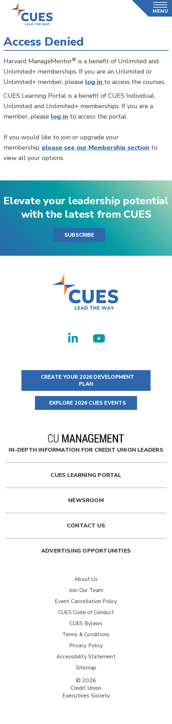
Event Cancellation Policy (86, 601)
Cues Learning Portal (86, 475)
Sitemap (86, 667)
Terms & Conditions (86, 634)
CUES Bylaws (86, 623)
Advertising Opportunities (86, 551)
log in (94, 82)
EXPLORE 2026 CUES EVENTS (86, 402)
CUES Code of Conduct (86, 612)
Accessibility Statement (86, 656)
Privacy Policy (86, 645)
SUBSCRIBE (79, 235)
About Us (86, 579)
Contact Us (86, 525)
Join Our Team (86, 590)
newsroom (86, 500)
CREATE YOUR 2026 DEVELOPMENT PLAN (86, 380)
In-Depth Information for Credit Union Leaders (86, 444)
